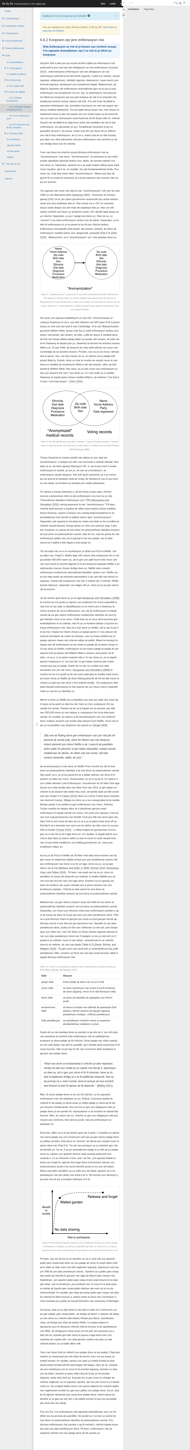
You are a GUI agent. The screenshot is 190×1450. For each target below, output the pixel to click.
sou (103, 4)
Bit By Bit (24, 3)
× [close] (116, 15)
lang (113, 4)
